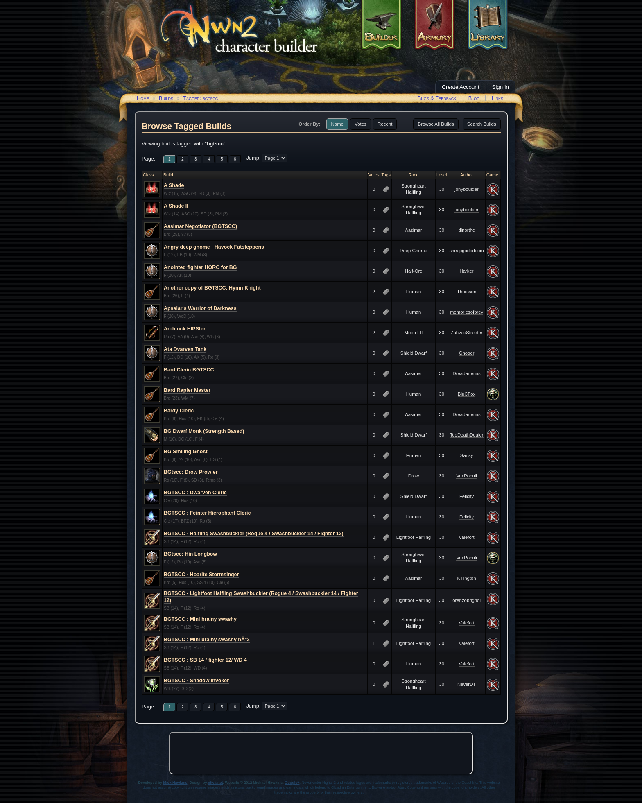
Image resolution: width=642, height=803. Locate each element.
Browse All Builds (436, 124)
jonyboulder (466, 189)
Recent (385, 124)
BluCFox (466, 393)
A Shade (174, 185)
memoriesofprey (466, 312)
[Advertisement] (321, 753)
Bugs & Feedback (437, 98)
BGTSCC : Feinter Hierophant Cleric (207, 513)
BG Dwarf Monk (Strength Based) (204, 431)
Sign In (500, 87)
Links (497, 98)
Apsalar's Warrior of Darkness (200, 308)
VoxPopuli (466, 475)
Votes (360, 124)
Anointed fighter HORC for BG (200, 267)
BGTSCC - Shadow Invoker (196, 680)
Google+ (292, 782)
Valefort (466, 537)
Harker (467, 271)
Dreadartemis (467, 373)
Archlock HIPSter (185, 329)
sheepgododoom (466, 250)
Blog (474, 98)
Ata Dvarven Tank (185, 349)
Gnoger (467, 353)
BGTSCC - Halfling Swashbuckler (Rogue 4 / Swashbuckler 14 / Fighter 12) (254, 533)
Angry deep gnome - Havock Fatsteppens (214, 247)
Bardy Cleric (179, 411)
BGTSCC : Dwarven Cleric (195, 492)
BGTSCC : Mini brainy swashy (200, 619)
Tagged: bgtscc (200, 98)
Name (337, 124)
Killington (466, 578)
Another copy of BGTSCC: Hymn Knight (212, 288)
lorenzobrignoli (467, 600)
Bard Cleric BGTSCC (189, 370)
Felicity (466, 496)
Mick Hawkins (175, 782)
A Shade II (176, 206)
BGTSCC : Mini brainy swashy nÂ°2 (207, 639)
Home (143, 98)
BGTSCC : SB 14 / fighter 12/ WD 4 (205, 660)
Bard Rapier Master (187, 390)
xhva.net (215, 782)
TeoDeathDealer (467, 434)
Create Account (460, 87)
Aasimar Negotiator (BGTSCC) (200, 226)
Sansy (466, 455)
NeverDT (466, 684)
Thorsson (466, 291)
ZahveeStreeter (467, 332)
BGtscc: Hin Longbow (190, 554)
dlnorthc (466, 230)
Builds (166, 98)
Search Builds (481, 124)
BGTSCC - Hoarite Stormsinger (201, 574)
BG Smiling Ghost (186, 452)
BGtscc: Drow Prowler (190, 472)
